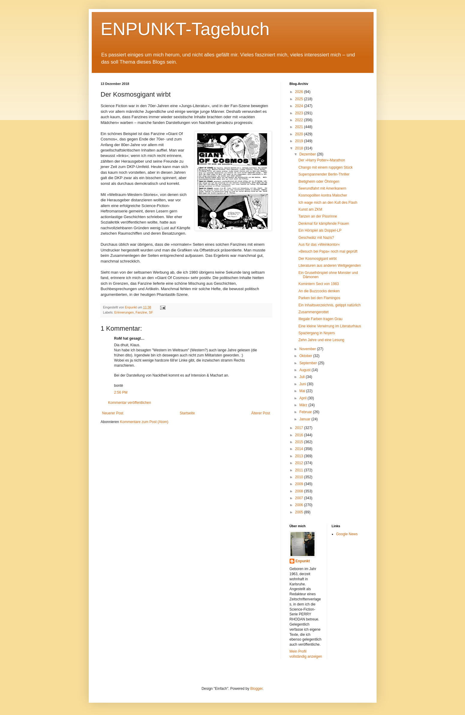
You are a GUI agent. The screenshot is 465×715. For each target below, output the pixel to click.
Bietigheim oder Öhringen (318, 181)
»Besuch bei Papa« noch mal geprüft (327, 251)
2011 (299, 470)
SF (151, 312)
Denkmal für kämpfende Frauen (323, 223)
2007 (299, 498)
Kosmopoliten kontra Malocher (322, 195)
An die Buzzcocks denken (318, 291)
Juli (302, 377)
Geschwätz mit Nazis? (316, 238)
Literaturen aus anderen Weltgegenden (329, 265)
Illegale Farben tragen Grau (320, 319)
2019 (299, 141)
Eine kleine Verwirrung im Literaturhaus (329, 326)
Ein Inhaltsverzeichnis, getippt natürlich (329, 305)
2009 (299, 484)
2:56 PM (121, 392)
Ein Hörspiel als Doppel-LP (319, 230)
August (305, 370)
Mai (302, 391)
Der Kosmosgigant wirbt (317, 259)
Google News (347, 534)
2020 (299, 134)
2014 (299, 449)
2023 (299, 113)
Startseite (187, 413)
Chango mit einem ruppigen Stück (325, 167)
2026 (299, 92)
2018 (299, 148)
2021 (299, 127)
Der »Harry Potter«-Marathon (321, 160)
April (303, 398)
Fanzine (141, 312)
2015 (299, 442)
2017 (299, 428)
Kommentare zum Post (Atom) (144, 422)
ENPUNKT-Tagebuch (185, 29)
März (303, 405)
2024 (299, 106)
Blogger (256, 688)
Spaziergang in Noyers (316, 333)
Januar (305, 419)
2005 (299, 512)
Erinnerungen (124, 312)
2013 (299, 456)
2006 (299, 505)
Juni (303, 384)
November (308, 349)
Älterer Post (260, 413)
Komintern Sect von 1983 (318, 284)
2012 (299, 463)
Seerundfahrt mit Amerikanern (322, 188)
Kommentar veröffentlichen (129, 403)
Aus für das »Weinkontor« (319, 244)
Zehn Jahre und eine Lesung (321, 340)
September (308, 363)
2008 (299, 491)
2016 (299, 435)
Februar (306, 412)
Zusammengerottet (313, 312)
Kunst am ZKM (310, 209)
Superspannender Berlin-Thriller (323, 174)
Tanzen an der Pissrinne (317, 216)
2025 (299, 99)
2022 (299, 120)
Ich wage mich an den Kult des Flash (327, 202)
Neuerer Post (113, 413)
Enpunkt (303, 561)
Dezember (308, 154)
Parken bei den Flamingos (319, 298)
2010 (299, 477)
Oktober (306, 356)
